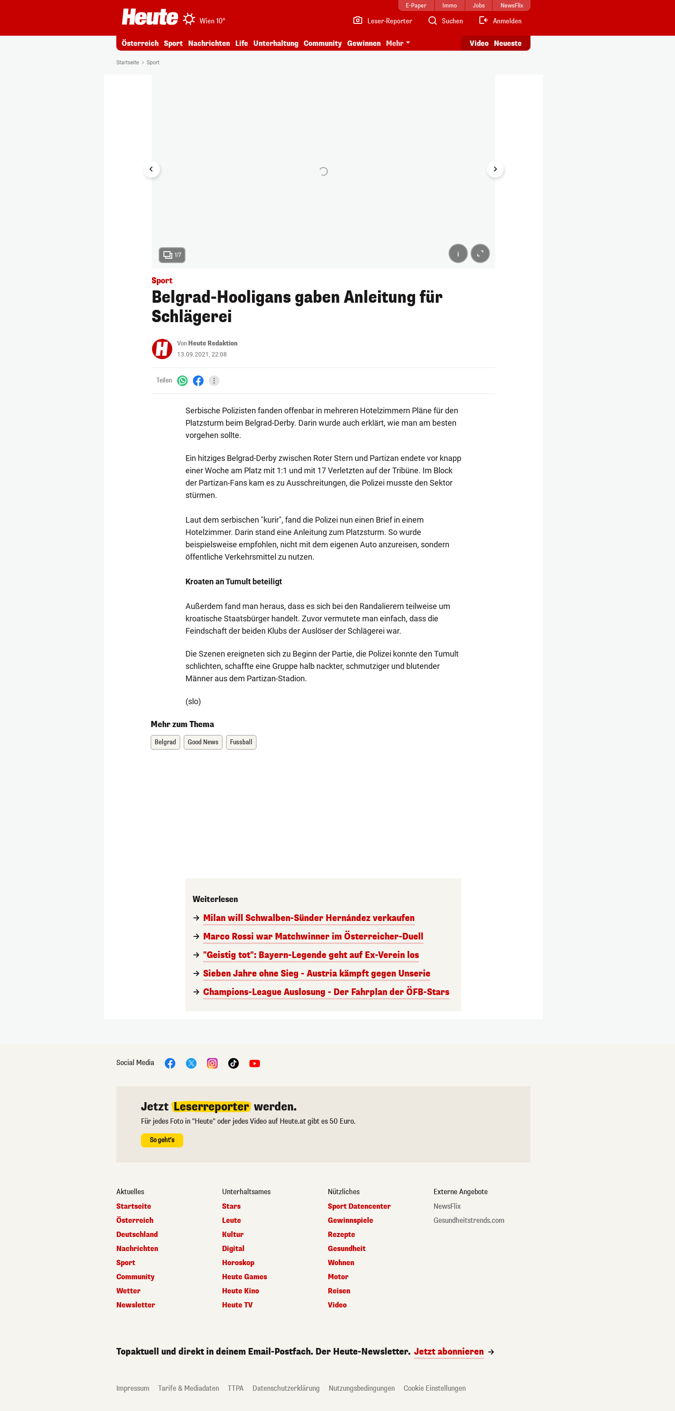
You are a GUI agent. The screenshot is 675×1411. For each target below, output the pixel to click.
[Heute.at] (150, 16)
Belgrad (165, 742)
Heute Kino (240, 1291)
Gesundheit (347, 1248)
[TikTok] (233, 1062)
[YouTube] (254, 1062)
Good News (203, 742)
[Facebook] (198, 380)
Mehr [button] (395, 43)
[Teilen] (214, 380)
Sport (173, 43)
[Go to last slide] (151, 169)
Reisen (339, 1291)
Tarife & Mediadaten (188, 1388)
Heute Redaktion (212, 343)
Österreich (140, 43)
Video (337, 1305)
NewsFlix (447, 1206)
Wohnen (341, 1263)
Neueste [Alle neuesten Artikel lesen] (508, 43)
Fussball (241, 742)
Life (241, 43)
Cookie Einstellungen (435, 1388)
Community (323, 43)
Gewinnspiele (350, 1220)
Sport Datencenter (359, 1206)
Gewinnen (364, 43)
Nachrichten (209, 43)
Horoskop (238, 1263)
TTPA (236, 1388)
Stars (231, 1206)
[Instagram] (212, 1062)
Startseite (127, 62)
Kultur (233, 1234)
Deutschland (137, 1234)
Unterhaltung (275, 43)
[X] (191, 1062)
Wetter (128, 1291)
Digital (233, 1248)
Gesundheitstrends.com (469, 1220)
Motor (338, 1277)
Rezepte (341, 1234)
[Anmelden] (500, 21)
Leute (231, 1220)
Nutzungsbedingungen (362, 1388)
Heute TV (237, 1305)
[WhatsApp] (182, 380)
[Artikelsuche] (445, 21)
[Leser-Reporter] (382, 21)
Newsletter (135, 1305)
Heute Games (244, 1277)
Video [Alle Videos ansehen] (479, 43)
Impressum (132, 1388)
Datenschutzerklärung (286, 1388)
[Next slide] (495, 169)
